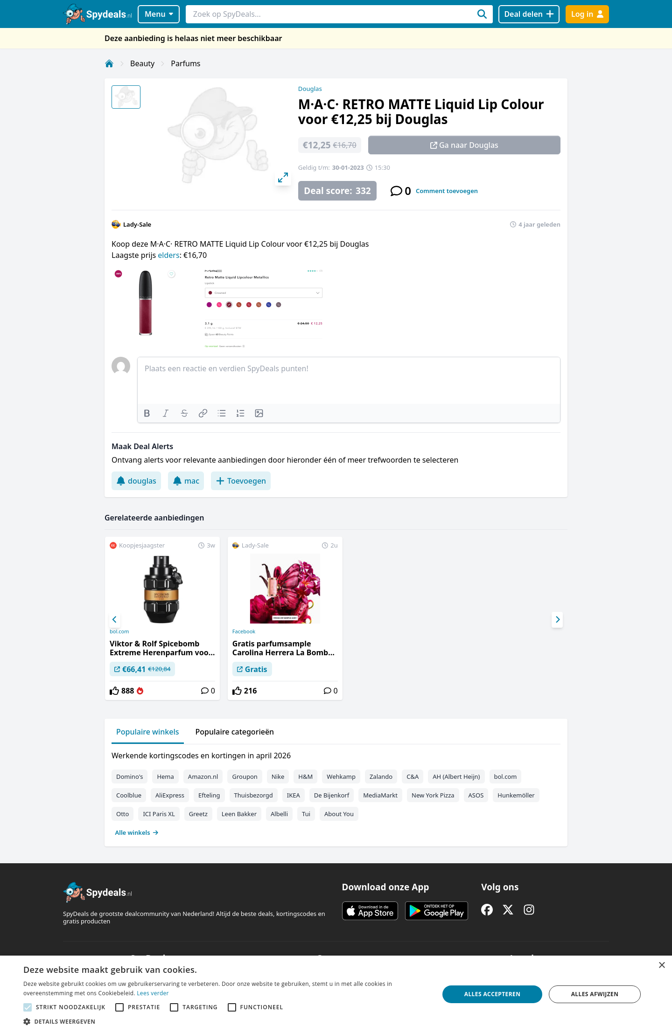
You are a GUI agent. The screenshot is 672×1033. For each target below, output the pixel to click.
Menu (159, 14)
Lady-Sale (137, 224)
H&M (305, 776)
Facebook (243, 631)
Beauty (142, 63)
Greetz (198, 814)
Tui (306, 814)
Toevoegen (241, 481)
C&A (412, 776)
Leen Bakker (239, 814)
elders (168, 255)
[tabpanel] (336, 791)
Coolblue (128, 795)
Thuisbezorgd (253, 795)
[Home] (109, 63)
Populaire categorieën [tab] (235, 732)
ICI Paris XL (159, 814)
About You (339, 814)
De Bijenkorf (331, 795)
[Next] (557, 620)
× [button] (661, 965)
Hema (165, 776)
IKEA (293, 795)
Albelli (279, 814)
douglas (136, 481)
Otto (122, 814)
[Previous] (114, 620)
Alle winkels (137, 832)
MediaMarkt (380, 795)
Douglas (310, 88)
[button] (225, 1021)
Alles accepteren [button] (492, 994)
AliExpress (169, 795)
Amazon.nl (203, 776)
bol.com (119, 631)
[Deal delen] (529, 14)
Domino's (129, 776)
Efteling (209, 795)
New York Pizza (433, 795)
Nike (278, 776)
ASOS (476, 795)
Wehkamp (341, 776)
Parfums (185, 63)
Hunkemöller (515, 795)
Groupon (244, 776)
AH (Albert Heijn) (456, 776)
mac (186, 481)
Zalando (381, 776)
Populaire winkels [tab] (147, 732)
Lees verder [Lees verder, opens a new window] (153, 993)
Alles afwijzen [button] (595, 994)
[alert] (336, 994)
